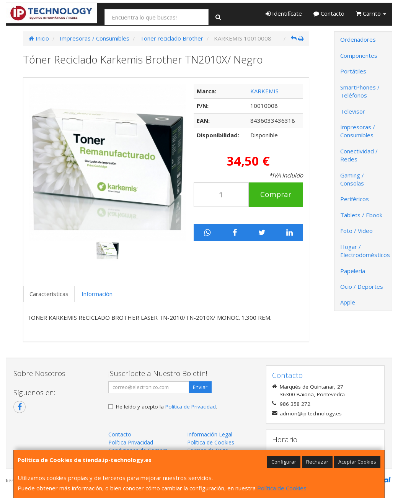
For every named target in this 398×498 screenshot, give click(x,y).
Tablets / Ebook (361, 215)
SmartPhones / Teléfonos (360, 91)
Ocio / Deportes (361, 286)
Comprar (275, 194)
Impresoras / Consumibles (357, 131)
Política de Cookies (282, 488)
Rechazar (317, 461)
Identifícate (284, 13)
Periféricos (354, 199)
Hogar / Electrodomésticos (365, 251)
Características (49, 294)
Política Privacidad (130, 442)
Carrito (371, 13)
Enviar (200, 387)
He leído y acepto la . (166, 406)
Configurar (283, 461)
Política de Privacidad (190, 406)
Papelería (352, 271)
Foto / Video (356, 230)
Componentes (358, 55)
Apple (347, 302)
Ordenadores (358, 39)
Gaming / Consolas (352, 179)
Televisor (352, 111)
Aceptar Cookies (357, 461)
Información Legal (209, 434)
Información (97, 294)
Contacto (328, 13)
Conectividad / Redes (359, 155)
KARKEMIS (264, 91)
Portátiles (353, 71)
